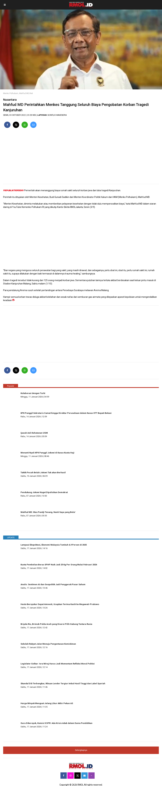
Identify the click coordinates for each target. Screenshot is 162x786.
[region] (81, 157)
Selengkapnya (81, 750)
